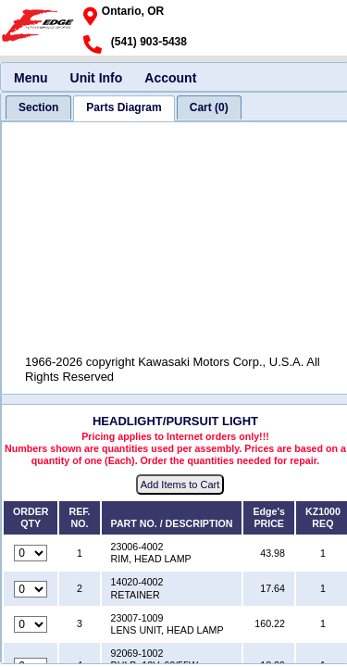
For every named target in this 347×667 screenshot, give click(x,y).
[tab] (38, 107)
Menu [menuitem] (31, 77)
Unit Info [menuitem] (96, 77)
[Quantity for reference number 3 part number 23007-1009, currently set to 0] (30, 624)
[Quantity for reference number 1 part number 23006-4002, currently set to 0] (30, 553)
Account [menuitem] (170, 77)
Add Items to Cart (180, 484)
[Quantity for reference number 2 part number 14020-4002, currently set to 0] (30, 589)
